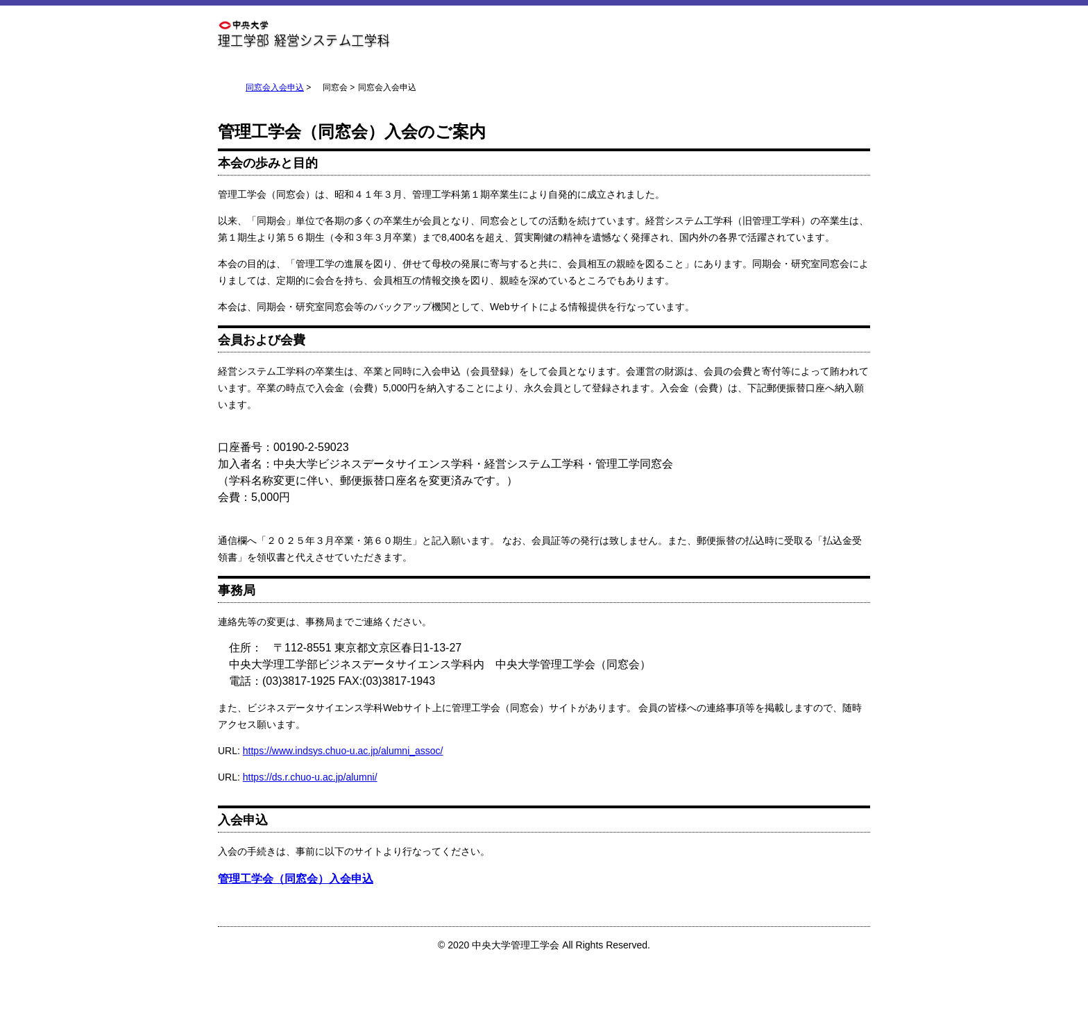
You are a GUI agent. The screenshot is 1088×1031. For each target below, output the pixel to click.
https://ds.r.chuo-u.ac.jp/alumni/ (310, 777)
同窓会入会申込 (275, 87)
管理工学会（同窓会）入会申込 (295, 879)
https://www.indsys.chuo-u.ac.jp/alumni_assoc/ (343, 750)
